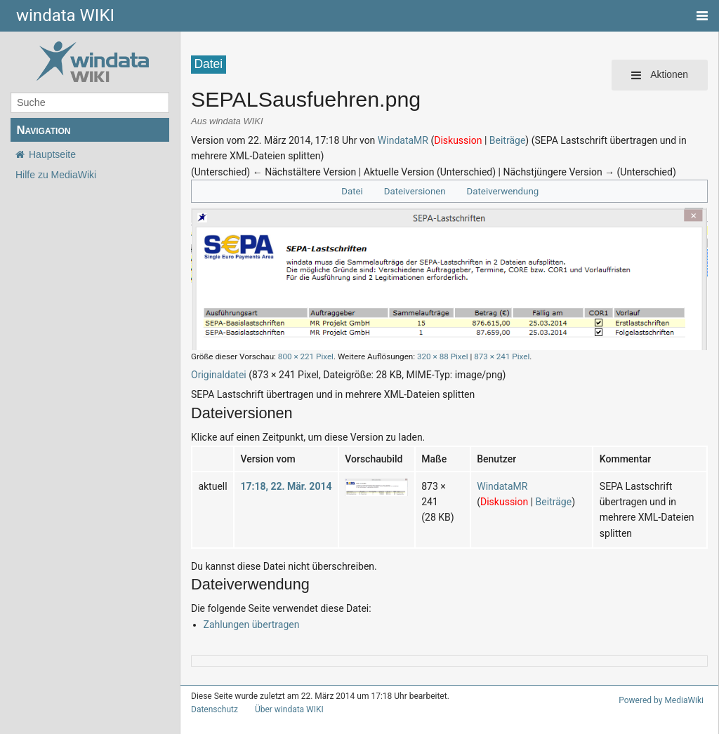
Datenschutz (214, 709)
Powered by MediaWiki (661, 700)
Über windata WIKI (289, 709)
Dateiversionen (415, 191)
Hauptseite (52, 154)
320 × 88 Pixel (442, 356)
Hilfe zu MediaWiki (55, 174)
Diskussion (458, 140)
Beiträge (507, 140)
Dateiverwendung (503, 191)
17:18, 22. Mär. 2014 (285, 486)
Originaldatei (218, 374)
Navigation (43, 130)
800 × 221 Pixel (306, 356)
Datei (352, 191)
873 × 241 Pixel (501, 356)
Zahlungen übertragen (252, 624)
